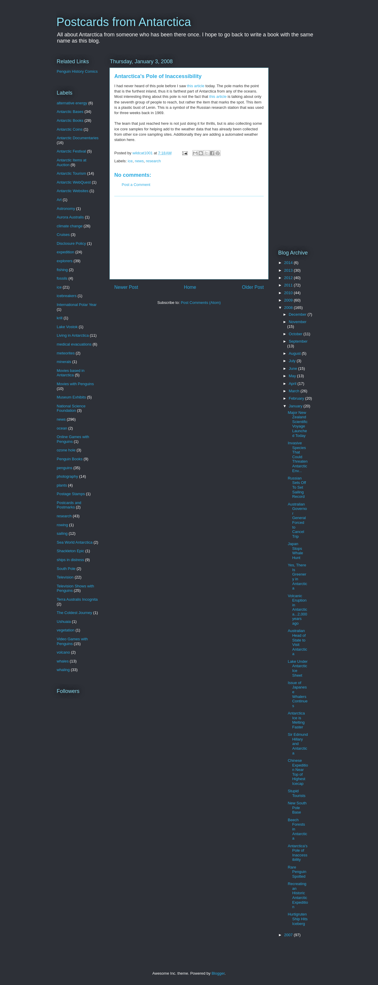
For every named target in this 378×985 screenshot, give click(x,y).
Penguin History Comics (77, 71)
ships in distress (70, 560)
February (297, 398)
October (296, 334)
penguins (64, 468)
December (298, 314)
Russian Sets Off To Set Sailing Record (297, 487)
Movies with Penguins (75, 384)
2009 (289, 300)
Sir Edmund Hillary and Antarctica (298, 743)
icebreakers (66, 296)
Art (59, 199)
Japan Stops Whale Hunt (295, 551)
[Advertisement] (189, 238)
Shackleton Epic (70, 551)
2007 (289, 935)
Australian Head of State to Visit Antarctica (297, 642)
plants (62, 485)
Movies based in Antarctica (70, 373)
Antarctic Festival (71, 151)
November (298, 322)
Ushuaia (64, 621)
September (298, 341)
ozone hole (66, 450)
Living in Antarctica (73, 335)
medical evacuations (74, 344)
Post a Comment (136, 184)
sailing (62, 533)
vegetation (65, 630)
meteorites (66, 353)
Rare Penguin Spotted (297, 872)
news (139, 161)
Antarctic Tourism (71, 173)
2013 (289, 270)
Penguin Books (69, 459)
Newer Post (126, 287)
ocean (62, 428)
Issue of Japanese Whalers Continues (297, 694)
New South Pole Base (297, 807)
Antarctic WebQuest (74, 182)
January (296, 406)
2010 (289, 293)
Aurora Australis (70, 217)
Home (190, 287)
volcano (63, 652)
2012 (289, 278)
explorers (64, 261)
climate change (69, 226)
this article (195, 86)
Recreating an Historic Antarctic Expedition (298, 895)
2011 (289, 285)
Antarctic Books (70, 120)
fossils (62, 278)
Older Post (253, 287)
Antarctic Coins (69, 129)
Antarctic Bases (70, 111)
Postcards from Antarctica (123, 21)
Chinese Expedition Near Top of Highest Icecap (298, 772)
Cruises (63, 234)
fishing (62, 270)
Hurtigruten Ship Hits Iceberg (297, 919)
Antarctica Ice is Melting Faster (296, 720)
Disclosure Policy (71, 243)
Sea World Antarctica (74, 542)
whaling (63, 670)
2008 (289, 307)
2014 (289, 262)
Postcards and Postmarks (69, 505)
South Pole (66, 568)
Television (65, 577)
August (295, 353)
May (293, 376)
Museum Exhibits (71, 397)
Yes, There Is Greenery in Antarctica (297, 576)
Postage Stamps (71, 494)
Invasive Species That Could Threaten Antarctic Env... (297, 457)
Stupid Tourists (296, 793)
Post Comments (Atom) (201, 302)
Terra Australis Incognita (77, 599)
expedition (65, 252)
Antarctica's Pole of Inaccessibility (297, 853)
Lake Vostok (67, 327)
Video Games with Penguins (72, 641)
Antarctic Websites (72, 191)
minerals (64, 361)
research (153, 161)
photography (67, 476)
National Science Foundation (71, 408)
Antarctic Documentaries (78, 138)
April (293, 383)
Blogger (217, 973)
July (293, 361)
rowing (62, 525)
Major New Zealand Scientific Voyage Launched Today (297, 424)
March (295, 391)
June (293, 368)
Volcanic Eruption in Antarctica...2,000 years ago (297, 610)
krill (60, 318)
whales (63, 661)
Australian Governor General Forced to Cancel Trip (297, 520)
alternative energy (72, 103)
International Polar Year (77, 304)
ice (130, 161)
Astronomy (66, 208)
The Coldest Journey (74, 612)
